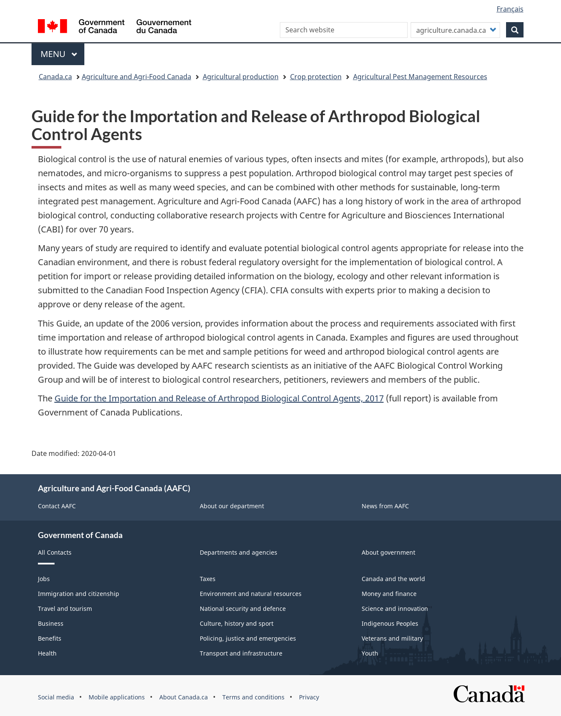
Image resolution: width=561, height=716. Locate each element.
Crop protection (316, 76)
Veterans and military (392, 638)
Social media (56, 697)
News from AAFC (385, 506)
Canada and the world (393, 579)
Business (50, 623)
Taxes (208, 579)
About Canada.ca (183, 697)
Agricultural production (241, 76)
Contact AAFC (57, 506)
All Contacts (55, 552)
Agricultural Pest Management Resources (420, 76)
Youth (370, 653)
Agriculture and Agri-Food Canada (136, 76)
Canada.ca (55, 76)
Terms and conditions (253, 697)
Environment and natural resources (251, 594)
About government (388, 552)
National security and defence (243, 608)
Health (47, 653)
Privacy (309, 697)
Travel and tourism (65, 608)
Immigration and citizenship (78, 594)
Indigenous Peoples (390, 623)
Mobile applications (117, 697)
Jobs (44, 579)
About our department (232, 506)
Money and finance (389, 594)
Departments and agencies (238, 552)
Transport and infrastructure (241, 653)
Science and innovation (395, 608)
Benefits (49, 638)
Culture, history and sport (236, 623)
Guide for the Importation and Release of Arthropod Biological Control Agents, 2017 (219, 398)
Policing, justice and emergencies (248, 638)
